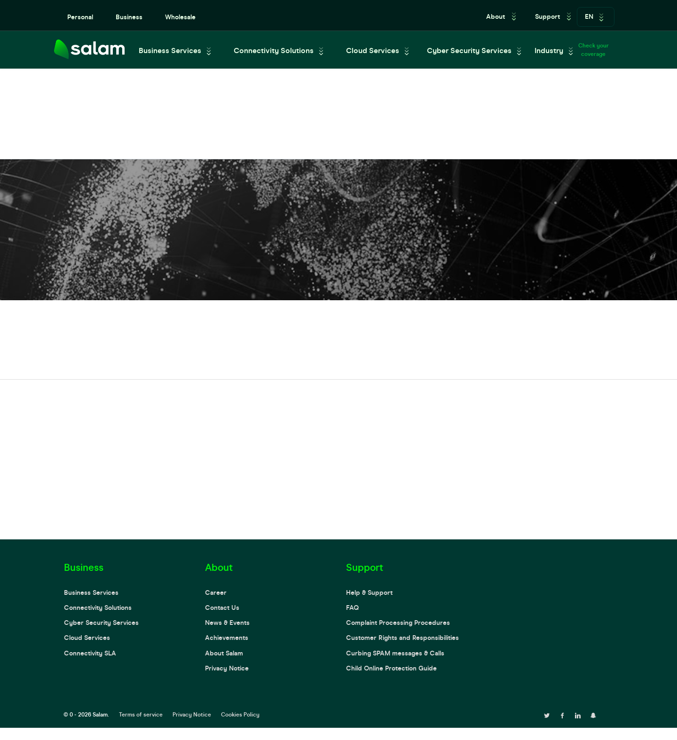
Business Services (170, 50)
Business (129, 17)
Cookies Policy (240, 714)
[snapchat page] (593, 714)
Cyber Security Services (469, 50)
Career (216, 593)
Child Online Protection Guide (391, 668)
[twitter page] (547, 714)
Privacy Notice (227, 668)
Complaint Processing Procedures (398, 623)
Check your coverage (593, 49)
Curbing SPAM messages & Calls (395, 653)
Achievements (226, 638)
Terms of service (141, 714)
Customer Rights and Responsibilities (402, 638)
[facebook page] (562, 714)
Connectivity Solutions (274, 50)
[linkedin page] (578, 714)
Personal (80, 17)
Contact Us (222, 608)
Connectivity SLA (90, 653)
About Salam (224, 653)
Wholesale (180, 17)
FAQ (352, 608)
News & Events (227, 623)
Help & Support (369, 593)
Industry (549, 50)
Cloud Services (372, 50)
